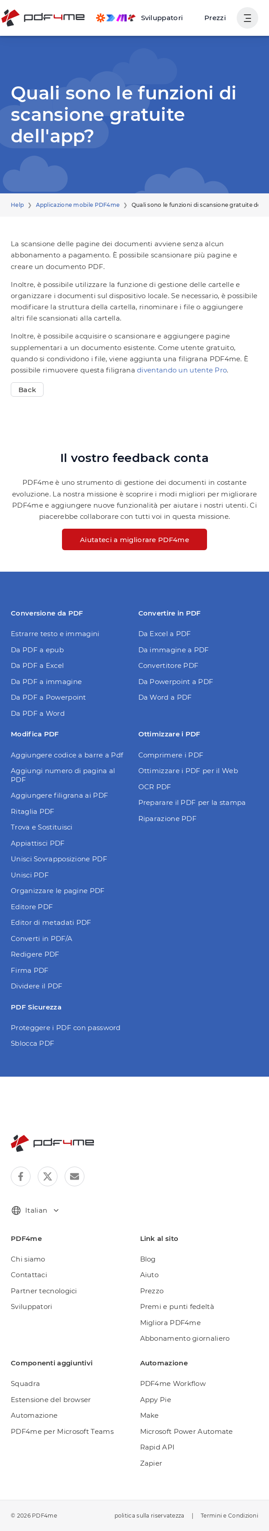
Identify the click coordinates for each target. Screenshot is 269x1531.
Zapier (151, 1463)
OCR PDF (155, 787)
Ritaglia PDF (33, 811)
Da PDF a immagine (46, 681)
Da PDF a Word (38, 713)
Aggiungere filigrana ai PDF (59, 795)
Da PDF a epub (37, 650)
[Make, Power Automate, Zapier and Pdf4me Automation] (139, 18)
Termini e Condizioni (229, 1515)
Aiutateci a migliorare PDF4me (134, 539)
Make (149, 1415)
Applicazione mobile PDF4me (78, 204)
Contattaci (29, 1274)
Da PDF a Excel (37, 665)
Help (17, 204)
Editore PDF (32, 906)
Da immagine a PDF (173, 650)
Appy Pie (155, 1399)
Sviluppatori (32, 1306)
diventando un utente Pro (182, 370)
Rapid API (157, 1447)
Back (27, 389)
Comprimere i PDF (171, 755)
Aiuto (149, 1274)
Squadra (25, 1383)
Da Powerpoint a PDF (176, 681)
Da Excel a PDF (164, 633)
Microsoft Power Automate (186, 1431)
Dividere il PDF (37, 986)
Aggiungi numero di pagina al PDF (63, 775)
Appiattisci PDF (38, 843)
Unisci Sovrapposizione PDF (59, 859)
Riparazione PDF (167, 818)
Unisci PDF (30, 875)
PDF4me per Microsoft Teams (62, 1431)
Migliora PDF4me (170, 1322)
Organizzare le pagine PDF (58, 890)
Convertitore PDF (168, 665)
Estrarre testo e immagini (55, 633)
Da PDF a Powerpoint (48, 697)
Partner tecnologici (44, 1291)
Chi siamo (28, 1259)
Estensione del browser (51, 1399)
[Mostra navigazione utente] (247, 18)
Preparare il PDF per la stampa (192, 802)
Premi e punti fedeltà (177, 1306)
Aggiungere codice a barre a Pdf (67, 755)
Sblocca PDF (32, 1043)
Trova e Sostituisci (42, 827)
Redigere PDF (35, 954)
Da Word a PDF (165, 697)
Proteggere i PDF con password (66, 1027)
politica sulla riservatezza (150, 1515)
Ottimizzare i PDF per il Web (188, 770)
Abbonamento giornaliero (185, 1338)
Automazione (34, 1415)
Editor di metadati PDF (51, 922)
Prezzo (152, 1291)
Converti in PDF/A (41, 938)
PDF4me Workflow (173, 1383)
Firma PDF (30, 970)
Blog (148, 1259)
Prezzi (215, 17)
